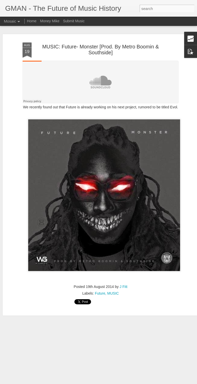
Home (31, 21)
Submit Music (74, 21)
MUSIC (113, 293)
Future (100, 293)
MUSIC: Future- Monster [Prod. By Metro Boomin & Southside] (100, 49)
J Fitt (123, 287)
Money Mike (49, 21)
